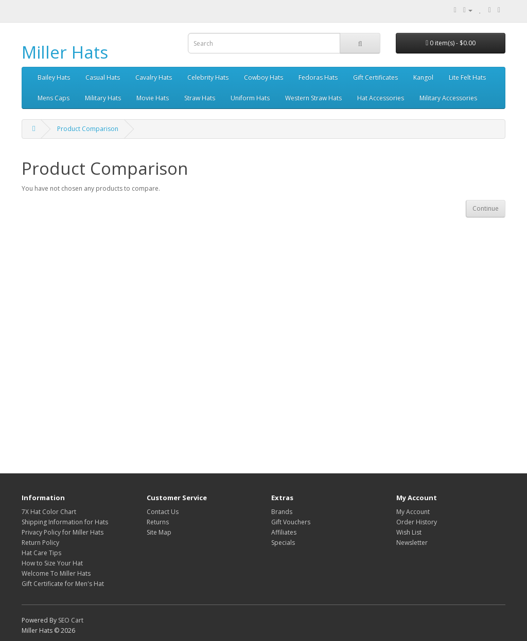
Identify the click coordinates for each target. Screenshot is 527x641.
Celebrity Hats (208, 77)
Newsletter (412, 542)
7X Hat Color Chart (49, 511)
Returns (158, 522)
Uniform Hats (250, 98)
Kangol (423, 77)
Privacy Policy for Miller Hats (62, 532)
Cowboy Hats (263, 77)
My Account (413, 511)
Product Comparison (87, 128)
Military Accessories (448, 98)
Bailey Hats (54, 77)
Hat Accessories (380, 98)
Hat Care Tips (41, 552)
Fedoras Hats (318, 77)
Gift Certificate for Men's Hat (63, 583)
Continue (485, 208)
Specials (283, 542)
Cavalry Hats (153, 77)
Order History (416, 522)
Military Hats (103, 98)
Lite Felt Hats (467, 77)
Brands (281, 511)
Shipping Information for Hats (65, 522)
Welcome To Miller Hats (56, 573)
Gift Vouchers (290, 522)
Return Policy (40, 542)
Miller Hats (65, 52)
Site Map (159, 532)
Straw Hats (199, 98)
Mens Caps (53, 98)
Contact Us (163, 511)
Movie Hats (152, 98)
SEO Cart (70, 620)
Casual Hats (102, 77)
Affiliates (283, 532)
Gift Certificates (375, 77)
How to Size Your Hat (52, 563)
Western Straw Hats (313, 98)
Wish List (408, 532)
